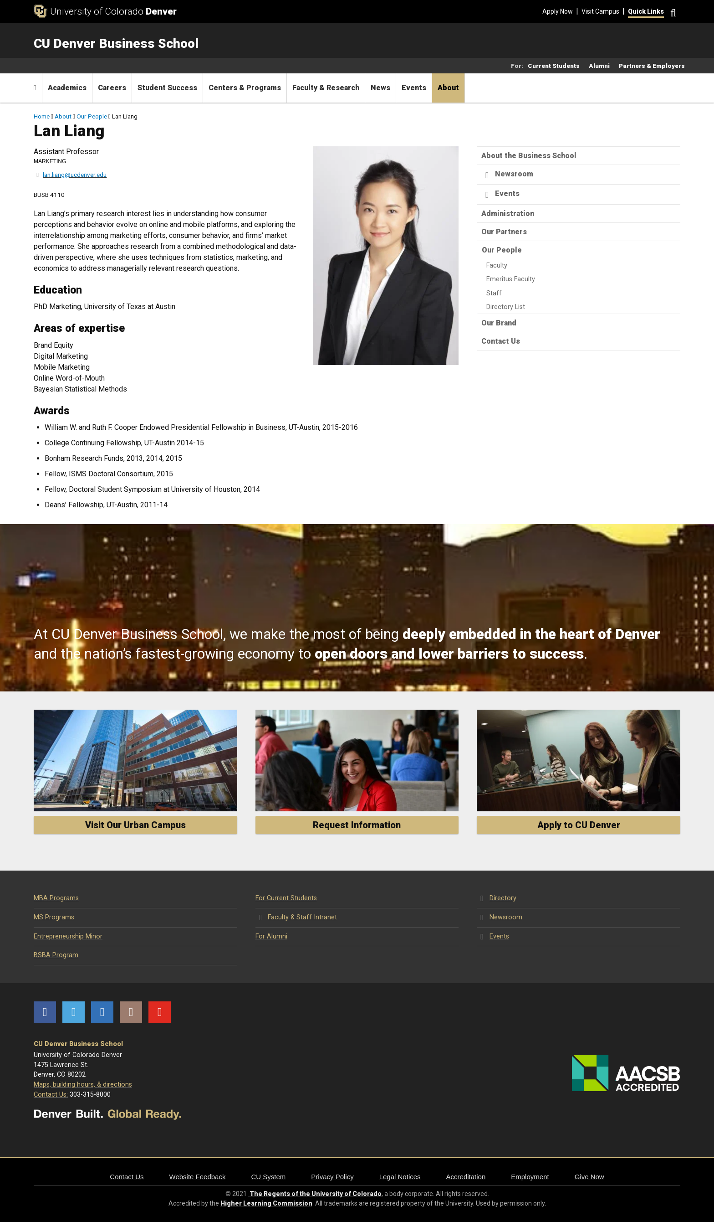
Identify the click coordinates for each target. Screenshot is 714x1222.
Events (414, 87)
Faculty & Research (325, 87)
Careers (112, 87)
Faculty (496, 265)
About (448, 87)
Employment (530, 1177)
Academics (67, 87)
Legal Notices (400, 1177)
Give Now (589, 1177)
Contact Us (500, 341)
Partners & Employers (652, 65)
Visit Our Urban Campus (135, 825)
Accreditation (466, 1177)
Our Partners (504, 231)
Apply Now (557, 11)
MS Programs (54, 917)
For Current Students (286, 898)
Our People (91, 116)
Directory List (505, 307)
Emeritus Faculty (510, 279)
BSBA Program (56, 955)
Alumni (599, 65)
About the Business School (528, 155)
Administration (507, 213)
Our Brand (498, 323)
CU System (268, 1177)
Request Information (357, 825)
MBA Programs (56, 898)
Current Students (554, 65)
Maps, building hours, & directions (83, 1084)
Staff (494, 293)
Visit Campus (600, 11)
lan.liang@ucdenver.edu (75, 174)
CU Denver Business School (78, 1044)
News (380, 87)
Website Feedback (197, 1177)
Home (42, 116)
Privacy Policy (332, 1177)
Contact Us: (51, 1094)
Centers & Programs (245, 87)
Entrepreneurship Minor (68, 936)
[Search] (672, 11)
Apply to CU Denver (578, 825)
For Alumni (271, 936)
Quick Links (646, 11)
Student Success (167, 87)
